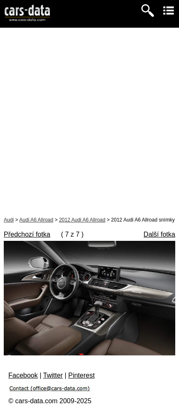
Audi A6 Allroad (36, 220)
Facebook (23, 375)
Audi (9, 220)
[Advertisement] (89, 121)
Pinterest (81, 375)
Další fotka (159, 234)
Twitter (53, 375)
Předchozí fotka (27, 234)
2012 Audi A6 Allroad (82, 220)
